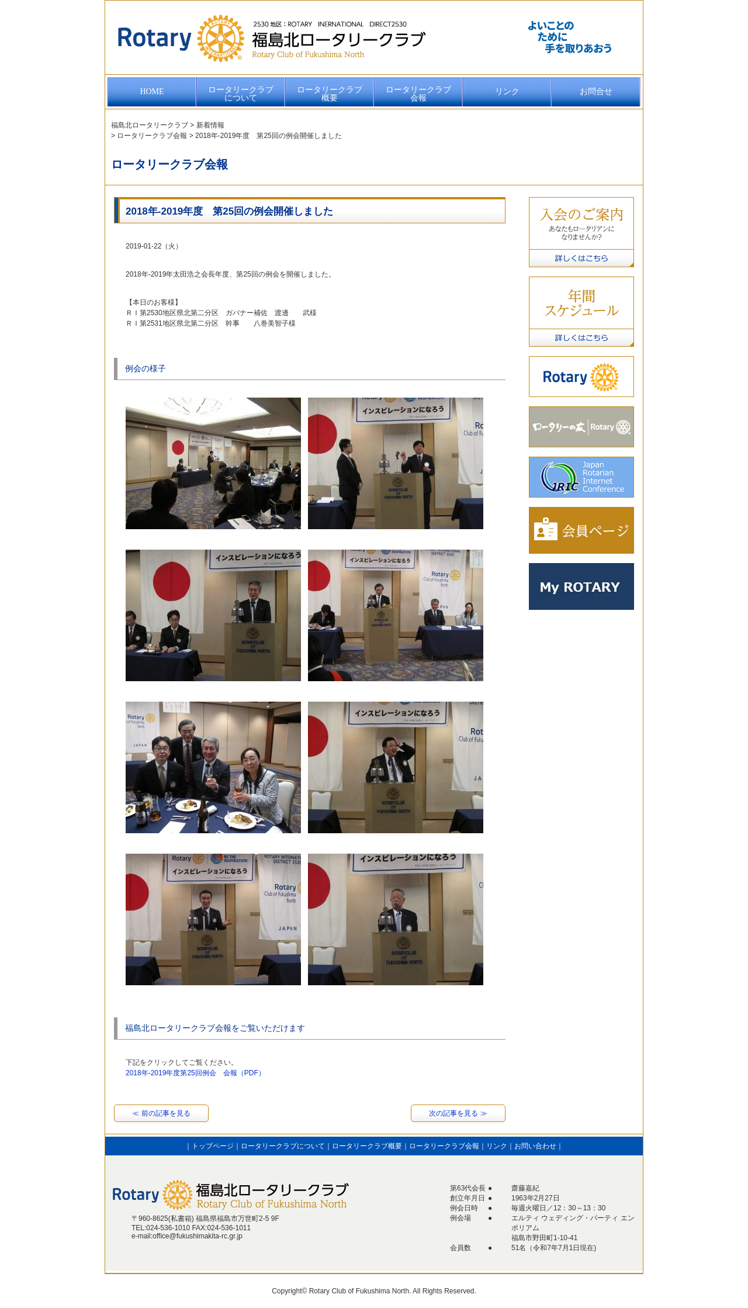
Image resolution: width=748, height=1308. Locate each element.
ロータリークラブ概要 (329, 93)
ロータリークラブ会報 (418, 93)
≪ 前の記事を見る (161, 1113)
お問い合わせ (535, 1146)
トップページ (213, 1146)
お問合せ (596, 91)
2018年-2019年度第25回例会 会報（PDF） (195, 1073)
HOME (152, 91)
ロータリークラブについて (240, 93)
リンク (507, 91)
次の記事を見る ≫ (458, 1113)
